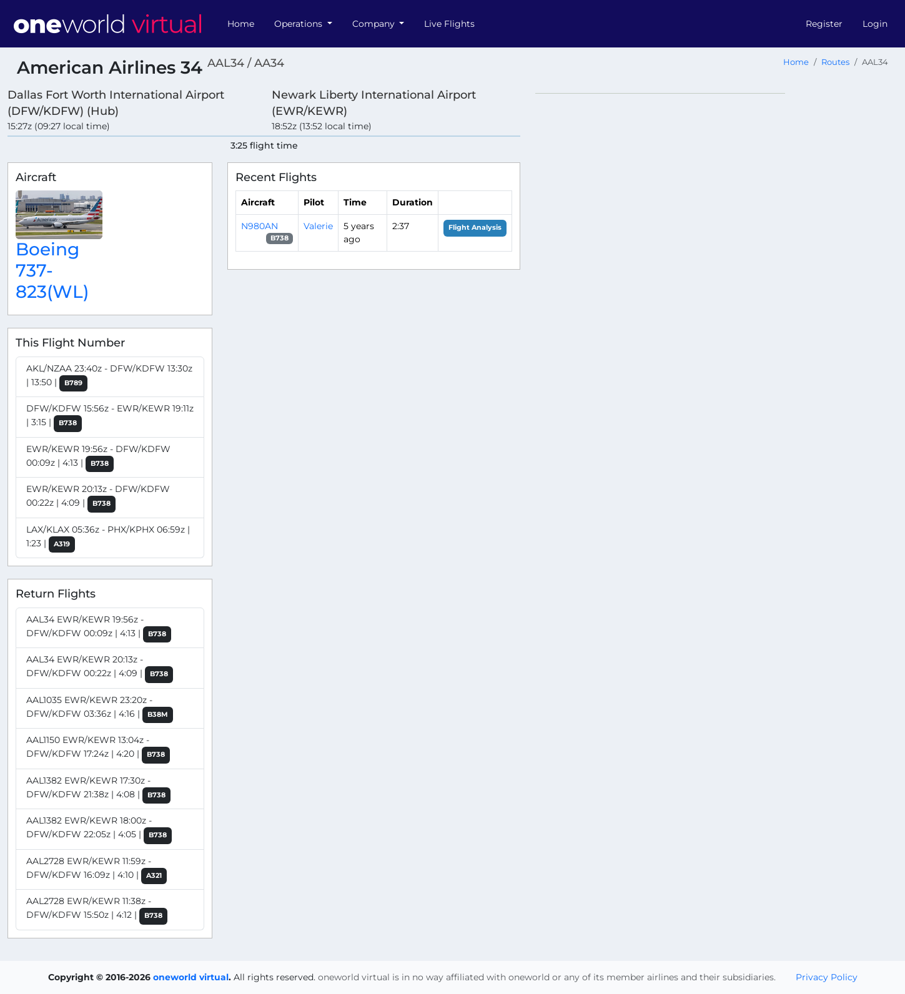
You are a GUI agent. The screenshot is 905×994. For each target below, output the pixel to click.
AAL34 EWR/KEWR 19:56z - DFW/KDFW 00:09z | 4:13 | (98, 628)
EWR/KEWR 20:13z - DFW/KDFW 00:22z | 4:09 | (98, 498)
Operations (299, 23)
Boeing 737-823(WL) (52, 270)
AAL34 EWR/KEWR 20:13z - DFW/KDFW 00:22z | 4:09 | (99, 668)
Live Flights (449, 23)
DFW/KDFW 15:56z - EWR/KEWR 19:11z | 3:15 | (110, 417)
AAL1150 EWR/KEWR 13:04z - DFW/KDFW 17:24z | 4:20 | (98, 749)
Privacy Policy (827, 977)
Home (240, 23)
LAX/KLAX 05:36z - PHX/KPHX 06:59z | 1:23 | (108, 538)
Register (824, 23)
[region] (716, 280)
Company (374, 23)
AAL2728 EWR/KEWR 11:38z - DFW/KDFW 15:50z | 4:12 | (96, 910)
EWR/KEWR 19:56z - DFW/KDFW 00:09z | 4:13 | (98, 458)
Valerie (318, 226)
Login (875, 23)
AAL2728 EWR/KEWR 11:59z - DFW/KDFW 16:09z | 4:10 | (96, 870)
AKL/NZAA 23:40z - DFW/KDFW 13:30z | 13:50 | (109, 377)
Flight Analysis (475, 228)
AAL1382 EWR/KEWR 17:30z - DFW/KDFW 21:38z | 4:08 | (98, 789)
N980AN (259, 226)
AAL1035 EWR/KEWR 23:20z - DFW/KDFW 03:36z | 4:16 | (99, 709)
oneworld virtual (191, 977)
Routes (835, 62)
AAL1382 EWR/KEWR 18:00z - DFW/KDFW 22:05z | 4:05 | (99, 829)
